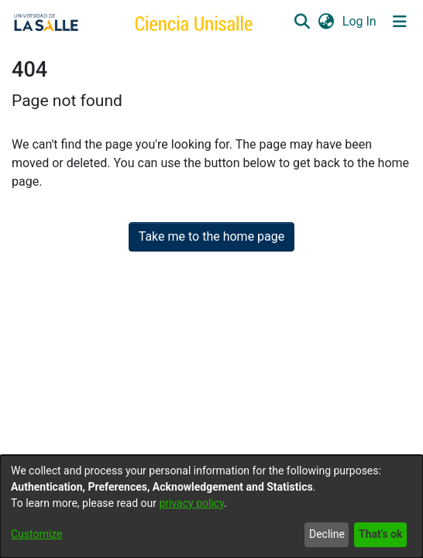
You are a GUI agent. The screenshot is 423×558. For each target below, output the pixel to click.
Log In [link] (360, 21)
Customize (36, 534)
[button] (301, 21)
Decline (327, 534)
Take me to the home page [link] (212, 236)
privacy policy (191, 503)
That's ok (380, 534)
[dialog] (211, 506)
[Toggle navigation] (399, 21)
